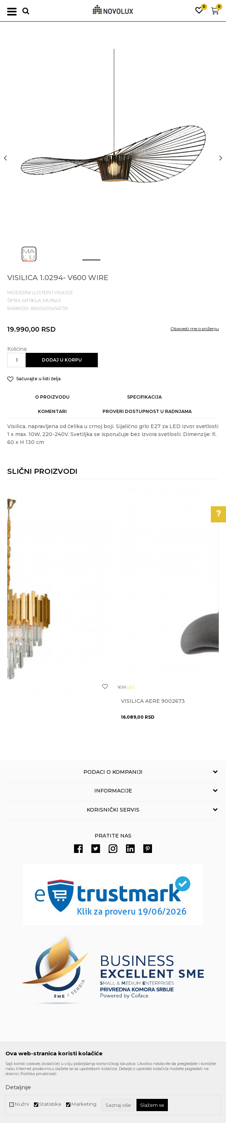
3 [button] (129, 263)
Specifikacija (144, 397)
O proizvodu (52, 397)
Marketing (83, 1104)
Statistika (50, 1104)
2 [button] (107, 263)
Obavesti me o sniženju (194, 328)
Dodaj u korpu (62, 360)
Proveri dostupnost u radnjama (147, 411)
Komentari (52, 411)
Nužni (21, 1104)
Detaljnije (18, 1087)
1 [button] (85, 263)
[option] (113, 158)
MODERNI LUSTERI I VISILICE (40, 292)
